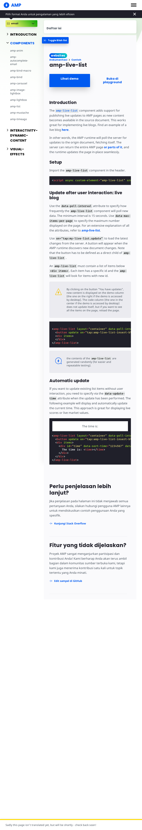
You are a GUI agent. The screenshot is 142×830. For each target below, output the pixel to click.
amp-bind (16, 77)
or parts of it (113, 147)
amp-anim (16, 50)
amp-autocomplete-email (19, 60)
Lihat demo (70, 79)
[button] (133, 5)
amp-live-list (91, 230)
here (65, 130)
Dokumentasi (58, 60)
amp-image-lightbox (17, 91)
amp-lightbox (18, 100)
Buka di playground (112, 80)
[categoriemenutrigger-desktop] (56, 40)
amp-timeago (18, 119)
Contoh (76, 60)
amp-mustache (19, 112)
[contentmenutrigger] (90, 27)
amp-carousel (18, 83)
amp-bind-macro (20, 70)
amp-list (15, 106)
